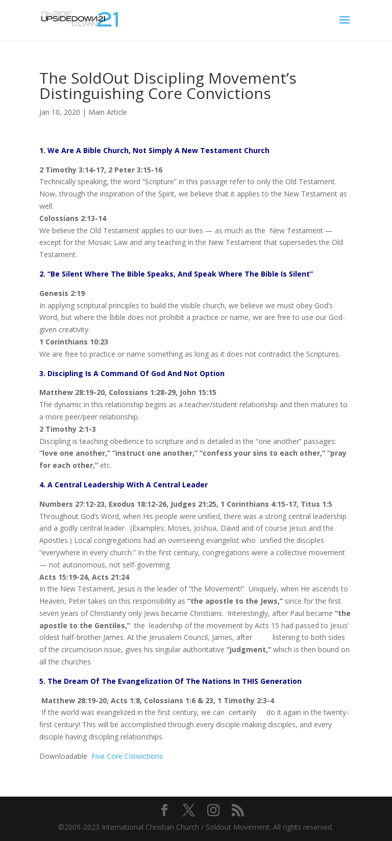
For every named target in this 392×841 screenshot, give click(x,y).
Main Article (107, 112)
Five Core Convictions (127, 756)
